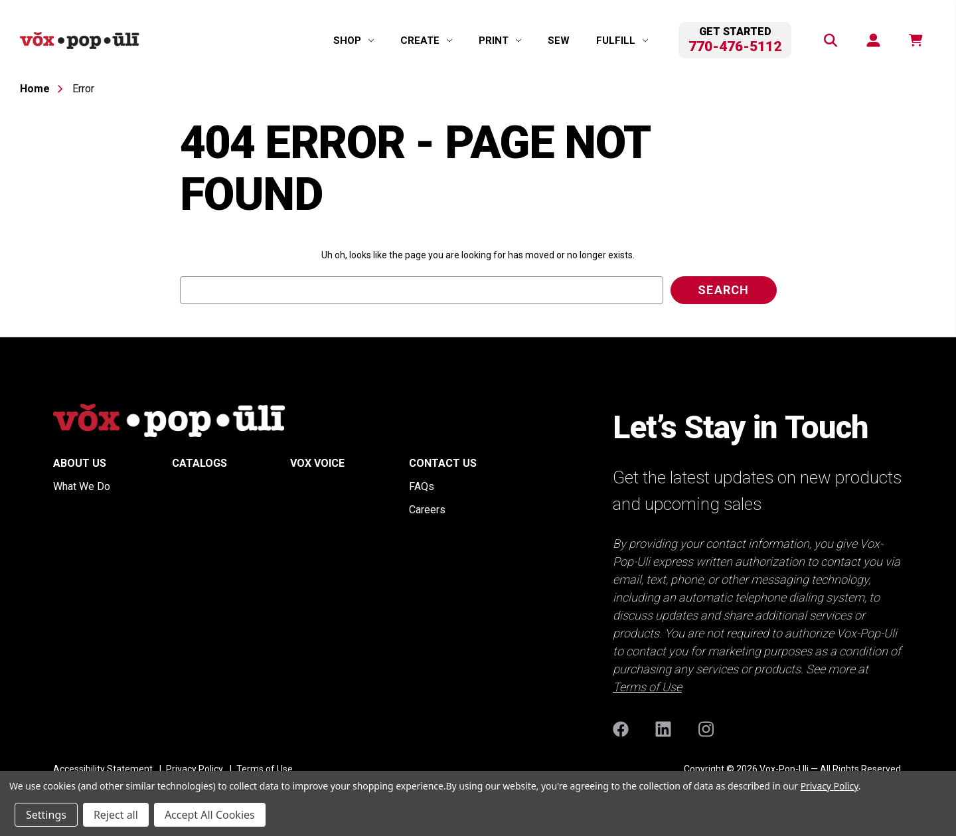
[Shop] (353, 40)
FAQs (421, 486)
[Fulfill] (622, 40)
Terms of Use (647, 687)
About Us (79, 463)
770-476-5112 (734, 46)
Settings (46, 814)
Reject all (116, 814)
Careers (427, 509)
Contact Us (443, 463)
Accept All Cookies (210, 814)
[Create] (426, 40)
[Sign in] (872, 40)
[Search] (830, 40)
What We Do (81, 486)
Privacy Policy (829, 786)
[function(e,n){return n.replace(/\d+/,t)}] (915, 40)
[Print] (499, 40)
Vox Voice (317, 463)
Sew (559, 40)
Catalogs (199, 463)
